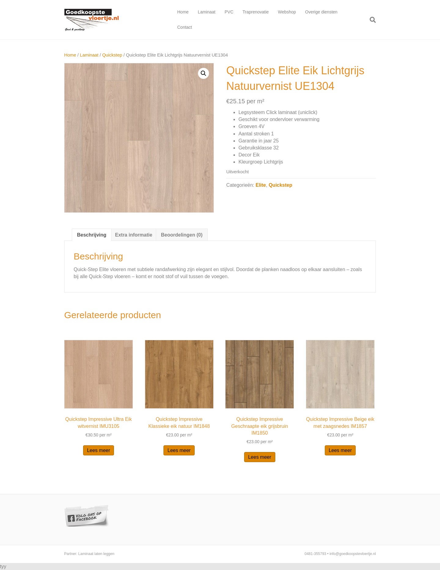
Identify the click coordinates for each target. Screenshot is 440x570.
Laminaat (206, 11)
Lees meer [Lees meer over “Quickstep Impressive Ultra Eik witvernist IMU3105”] (98, 450)
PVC (229, 11)
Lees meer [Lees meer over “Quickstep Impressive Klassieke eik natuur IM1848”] (179, 450)
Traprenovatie (256, 11)
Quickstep (112, 55)
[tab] (92, 235)
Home (183, 11)
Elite (260, 185)
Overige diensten (321, 11)
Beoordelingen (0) (182, 234)
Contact (184, 27)
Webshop (287, 11)
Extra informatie (133, 234)
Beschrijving (91, 234)
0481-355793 (315, 554)
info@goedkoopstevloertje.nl (352, 554)
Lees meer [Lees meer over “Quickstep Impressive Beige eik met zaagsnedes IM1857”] (340, 450)
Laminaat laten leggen (96, 554)
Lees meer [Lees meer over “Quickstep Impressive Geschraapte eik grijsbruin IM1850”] (259, 457)
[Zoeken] (370, 20)
